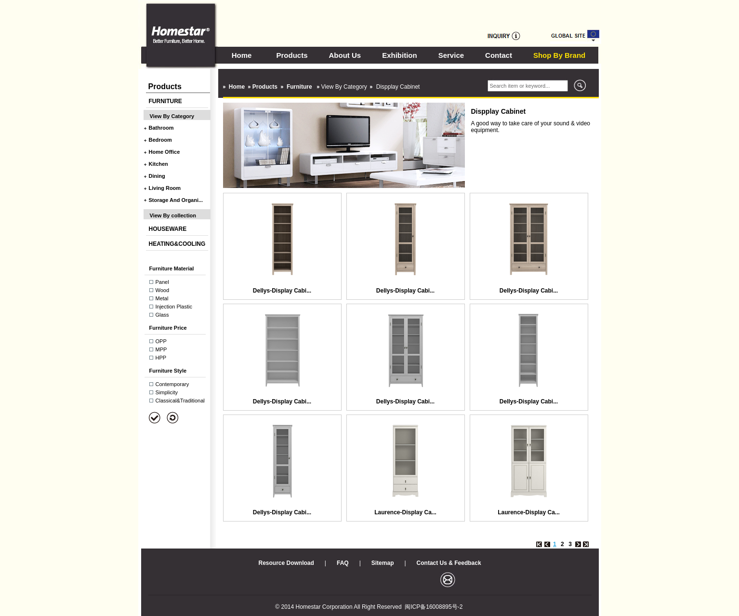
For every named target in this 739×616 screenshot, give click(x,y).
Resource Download (286, 563)
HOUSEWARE (168, 229)
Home (242, 55)
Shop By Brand (559, 55)
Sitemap (382, 563)
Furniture (300, 86)
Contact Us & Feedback (449, 563)
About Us (345, 55)
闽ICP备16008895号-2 (433, 606)
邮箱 (448, 579)
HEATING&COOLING (177, 244)
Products (292, 55)
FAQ (343, 563)
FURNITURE (165, 101)
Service (451, 55)
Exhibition (399, 55)
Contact (498, 55)
